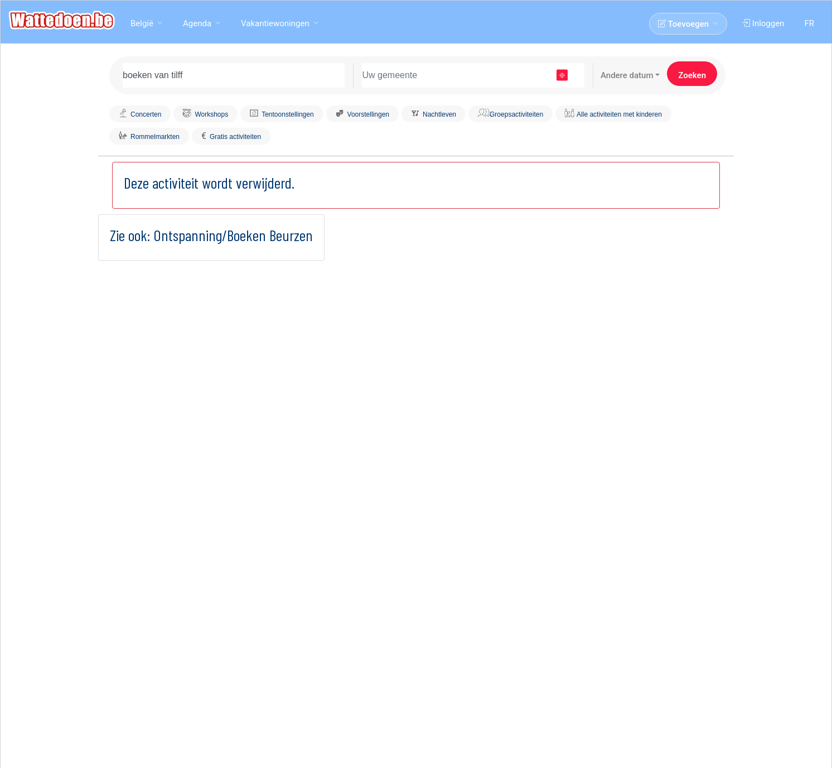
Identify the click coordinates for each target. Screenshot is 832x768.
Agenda (197, 23)
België (141, 23)
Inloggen (763, 23)
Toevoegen (683, 24)
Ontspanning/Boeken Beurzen (233, 234)
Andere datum (627, 75)
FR (809, 23)
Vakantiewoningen (275, 23)
